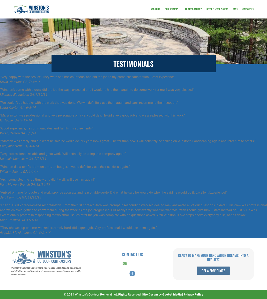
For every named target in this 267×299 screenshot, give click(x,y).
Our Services (172, 9)
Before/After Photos (217, 9)
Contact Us (248, 9)
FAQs (235, 9)
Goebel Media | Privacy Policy (182, 294)
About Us (155, 9)
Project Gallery (193, 9)
